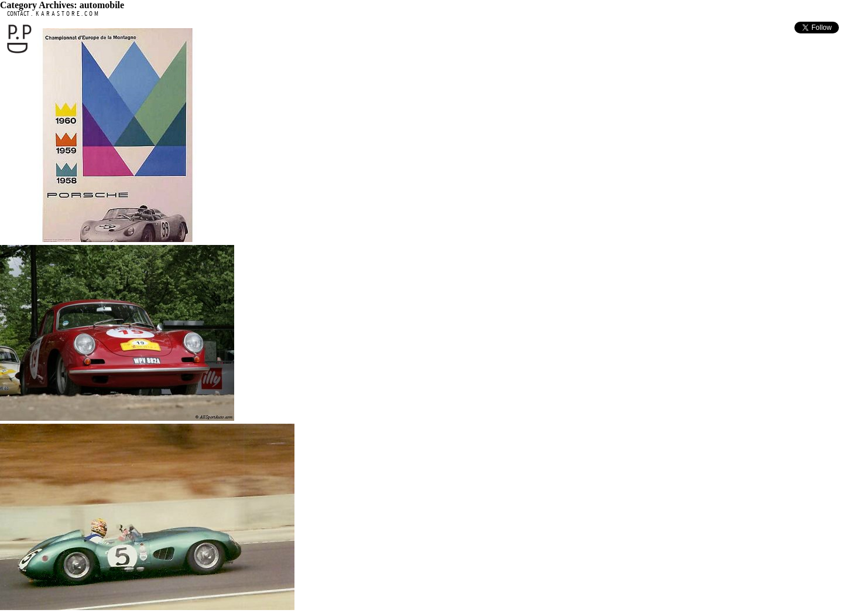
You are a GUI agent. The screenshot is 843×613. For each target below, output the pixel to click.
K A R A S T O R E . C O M (66, 13)
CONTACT (18, 13)
